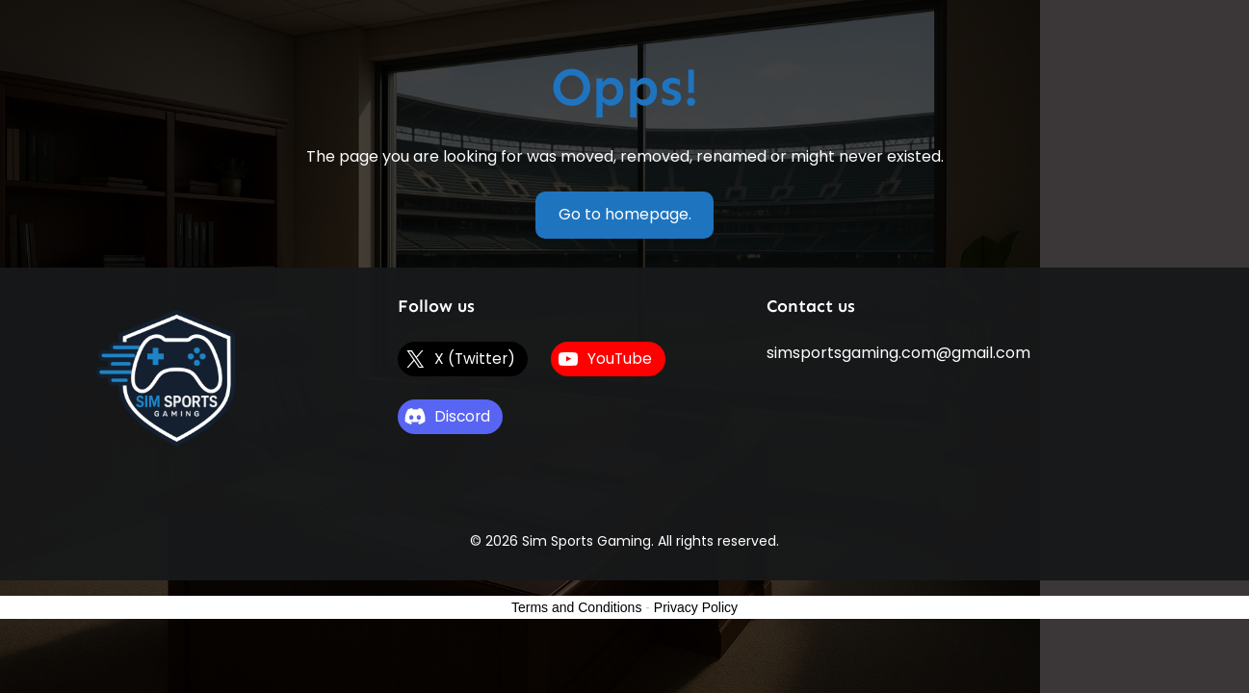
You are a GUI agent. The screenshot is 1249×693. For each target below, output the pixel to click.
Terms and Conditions (576, 607)
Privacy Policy (696, 607)
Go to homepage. (625, 214)
